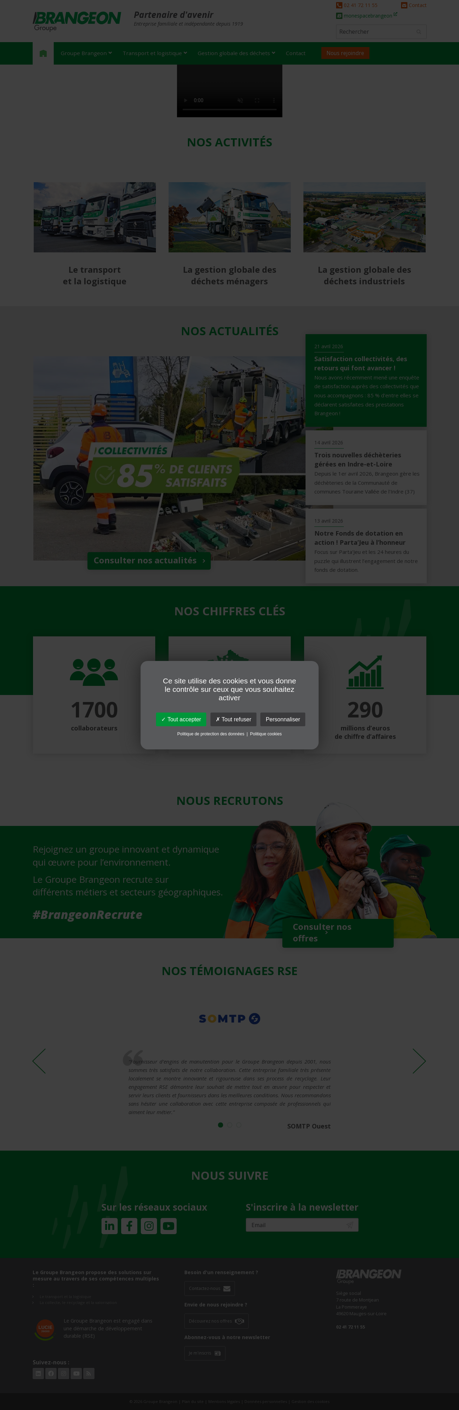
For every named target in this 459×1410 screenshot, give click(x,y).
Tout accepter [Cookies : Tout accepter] (181, 719)
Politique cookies (266, 734)
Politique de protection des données (210, 734)
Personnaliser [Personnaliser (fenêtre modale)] (283, 719)
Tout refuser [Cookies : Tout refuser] (233, 719)
